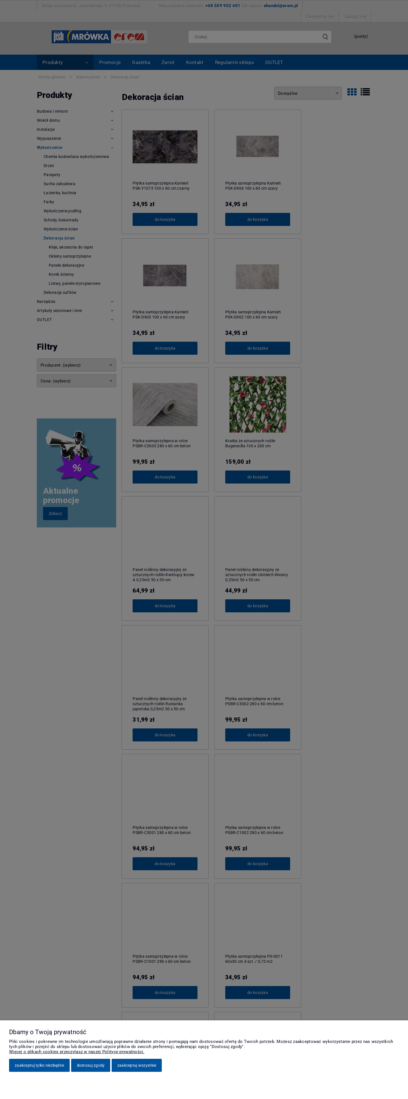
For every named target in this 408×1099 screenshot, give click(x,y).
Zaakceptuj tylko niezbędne (39, 1065)
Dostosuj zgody (91, 1065)
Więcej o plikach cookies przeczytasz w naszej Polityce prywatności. (76, 1051)
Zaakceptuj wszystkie (136, 1065)
